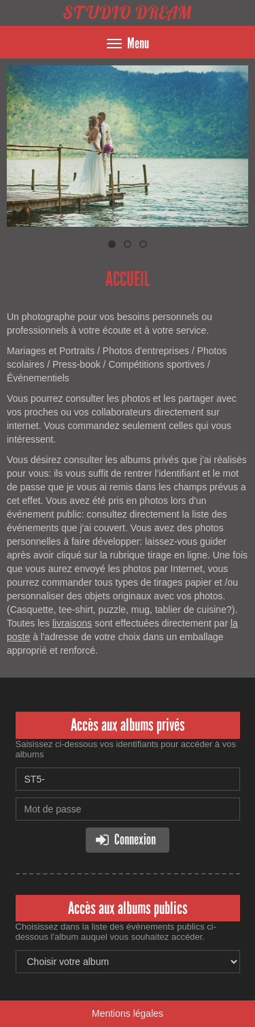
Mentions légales (127, 1013)
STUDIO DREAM (127, 12)
